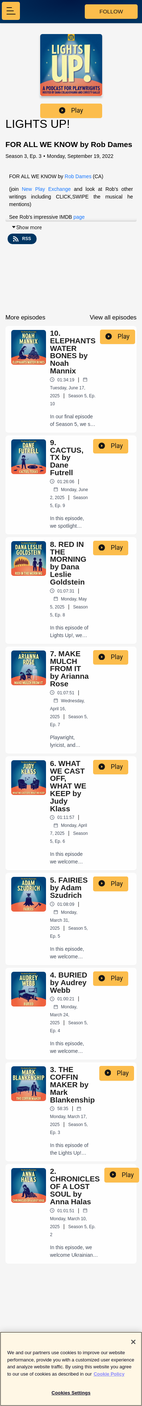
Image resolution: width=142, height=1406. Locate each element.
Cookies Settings (71, 1396)
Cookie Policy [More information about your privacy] (108, 1377)
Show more (26, 227)
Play (71, 110)
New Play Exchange (48, 189)
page (79, 217)
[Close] (133, 1345)
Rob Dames (78, 176)
